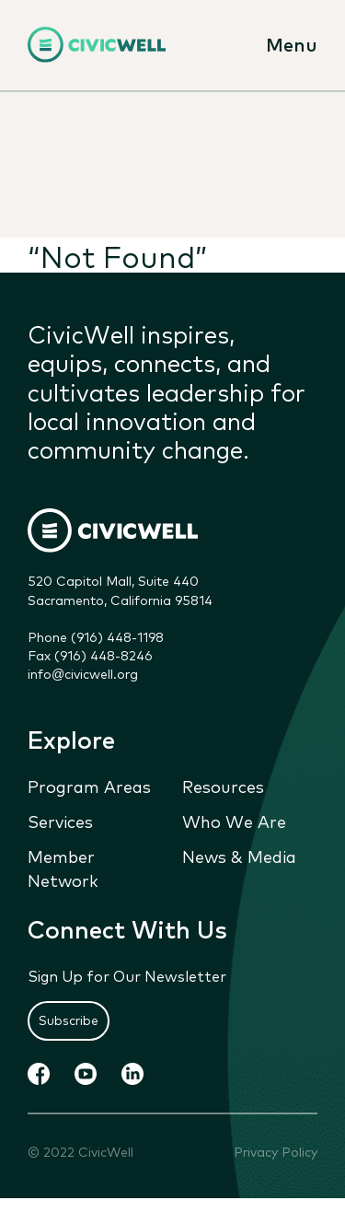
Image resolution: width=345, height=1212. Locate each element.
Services (60, 821)
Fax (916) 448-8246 (90, 655)
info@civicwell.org (83, 674)
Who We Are (234, 821)
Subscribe (68, 1020)
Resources (223, 786)
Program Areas (89, 786)
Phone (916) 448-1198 (96, 637)
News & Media (239, 856)
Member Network (63, 868)
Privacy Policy (275, 1152)
